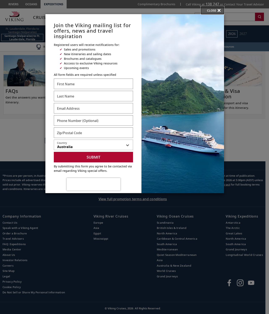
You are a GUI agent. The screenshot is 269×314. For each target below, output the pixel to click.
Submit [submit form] (93, 157)
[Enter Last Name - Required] (93, 96)
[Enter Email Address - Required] (93, 108)
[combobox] (93, 146)
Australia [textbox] (65, 146)
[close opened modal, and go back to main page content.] (212, 10)
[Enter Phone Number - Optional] (93, 120)
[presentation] (93, 184)
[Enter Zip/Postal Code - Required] (93, 132)
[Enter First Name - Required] (93, 84)
